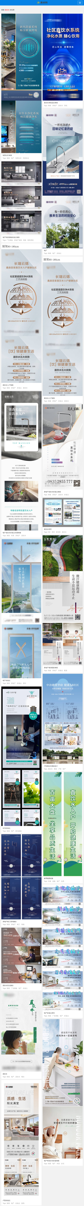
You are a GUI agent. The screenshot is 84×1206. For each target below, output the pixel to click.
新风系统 (30, 240)
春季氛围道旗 (48, 878)
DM (49, 532)
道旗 (53, 881)
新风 (22, 1203)
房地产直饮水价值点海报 (52, 492)
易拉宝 (50, 769)
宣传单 (58, 532)
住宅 (62, 1163)
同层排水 (26, 158)
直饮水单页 (48, 529)
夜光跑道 (18, 831)
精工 (18, 924)
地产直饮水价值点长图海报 (12, 533)
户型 (59, 769)
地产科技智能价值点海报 (11, 237)
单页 (53, 532)
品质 (62, 881)
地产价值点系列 (49, 1013)
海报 (8, 158)
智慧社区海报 (7, 155)
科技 (58, 1163)
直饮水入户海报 (8, 385)
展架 (55, 769)
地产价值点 (6, 680)
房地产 (54, 105)
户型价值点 (6, 1200)
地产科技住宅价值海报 (51, 1161)
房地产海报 (18, 240)
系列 (24, 683)
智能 (24, 240)
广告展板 (10, 240)
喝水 (22, 1077)
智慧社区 (18, 158)
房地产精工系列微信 (9, 921)
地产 (12, 158)
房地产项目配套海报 (51, 668)
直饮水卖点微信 (8, 985)
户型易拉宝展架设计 (51, 766)
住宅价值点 (6, 828)
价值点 (59, 253)
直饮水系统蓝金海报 (51, 103)
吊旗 (49, 881)
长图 (12, 535)
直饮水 (60, 105)
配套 (65, 670)
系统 (65, 105)
